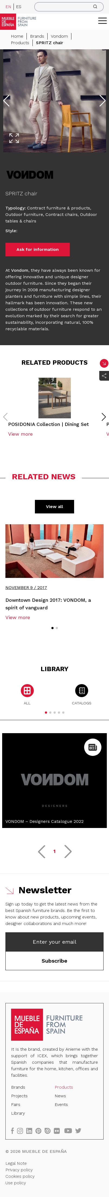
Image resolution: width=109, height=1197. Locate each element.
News (60, 1095)
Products (20, 42)
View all (54, 506)
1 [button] (54, 851)
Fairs (15, 1104)
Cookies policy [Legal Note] (20, 1176)
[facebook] (14, 1130)
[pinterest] (40, 1130)
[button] (102, 20)
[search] (69, 6)
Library (18, 1113)
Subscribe (54, 960)
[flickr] (58, 1130)
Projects (19, 1095)
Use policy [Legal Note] (15, 1182)
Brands (37, 36)
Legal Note (16, 1163)
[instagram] (21, 1130)
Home (17, 36)
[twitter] (80, 1130)
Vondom (59, 36)
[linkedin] (30, 1130)
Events (61, 1104)
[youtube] (69, 1130)
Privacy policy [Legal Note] (19, 1169)
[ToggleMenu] (102, 20)
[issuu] (49, 1130)
